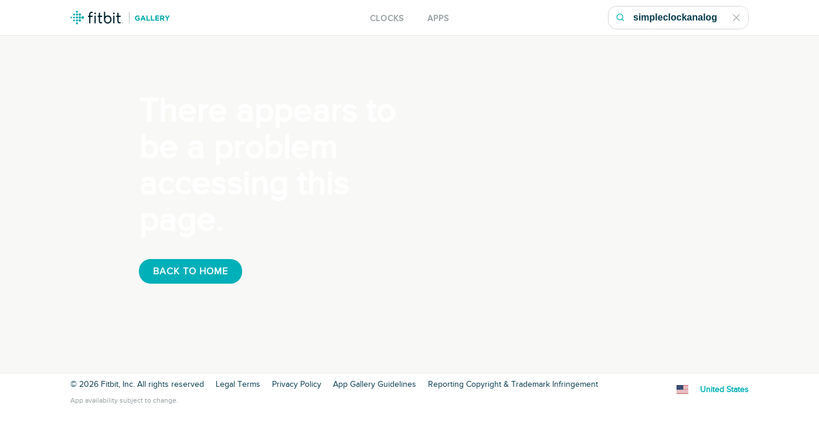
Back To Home (190, 271)
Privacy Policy (296, 384)
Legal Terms (238, 384)
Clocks (387, 18)
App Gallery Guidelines (374, 384)
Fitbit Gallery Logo (120, 18)
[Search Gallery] (690, 17)
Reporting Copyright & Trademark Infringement (513, 384)
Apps (438, 18)
